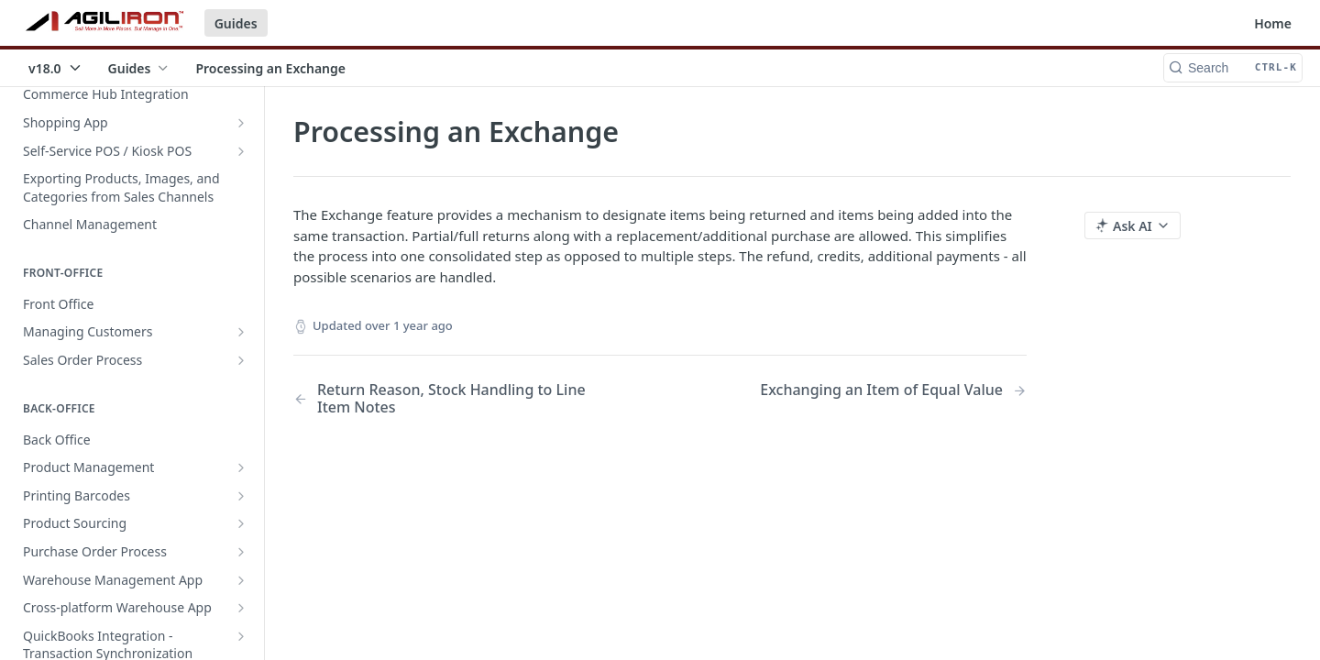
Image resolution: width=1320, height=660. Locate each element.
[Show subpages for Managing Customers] (241, 331)
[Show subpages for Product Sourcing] (241, 523)
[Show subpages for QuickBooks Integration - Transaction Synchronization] (241, 636)
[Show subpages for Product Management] (241, 467)
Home (1273, 23)
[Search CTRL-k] (1233, 68)
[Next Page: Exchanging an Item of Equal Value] (893, 390)
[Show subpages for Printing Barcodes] (241, 496)
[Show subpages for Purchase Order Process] (241, 551)
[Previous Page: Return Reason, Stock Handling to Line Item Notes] (450, 398)
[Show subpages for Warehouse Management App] (241, 580)
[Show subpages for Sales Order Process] (241, 360)
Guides (236, 23)
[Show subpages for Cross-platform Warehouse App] (241, 607)
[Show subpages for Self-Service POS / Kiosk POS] (241, 151)
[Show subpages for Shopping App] (241, 123)
